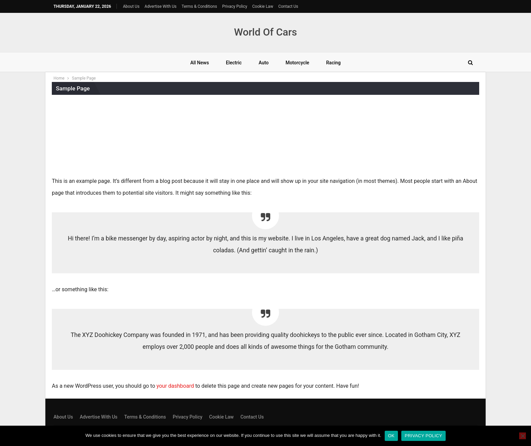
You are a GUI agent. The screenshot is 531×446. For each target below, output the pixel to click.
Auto (264, 62)
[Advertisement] (265, 137)
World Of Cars (265, 32)
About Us (131, 6)
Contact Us (288, 6)
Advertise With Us (160, 6)
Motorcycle (297, 62)
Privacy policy (423, 435)
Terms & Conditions (199, 6)
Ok (391, 435)
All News (199, 62)
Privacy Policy (234, 6)
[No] (522, 435)
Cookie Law (262, 6)
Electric (234, 62)
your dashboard (175, 386)
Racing (333, 62)
